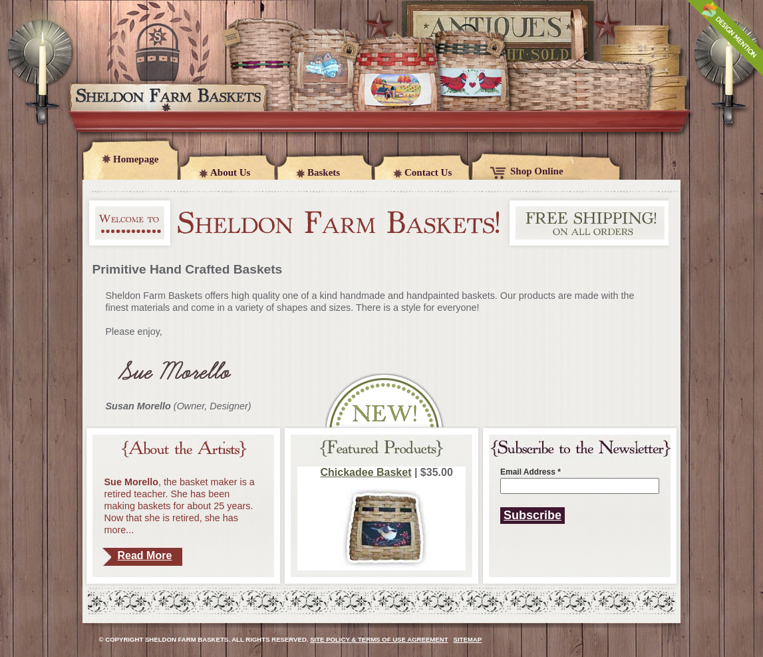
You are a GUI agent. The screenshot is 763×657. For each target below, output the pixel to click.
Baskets (323, 172)
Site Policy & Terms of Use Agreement (379, 639)
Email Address (530, 472)
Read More (145, 555)
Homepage (135, 159)
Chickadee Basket (366, 472)
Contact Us (428, 172)
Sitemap (468, 639)
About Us (230, 172)
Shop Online (536, 171)
